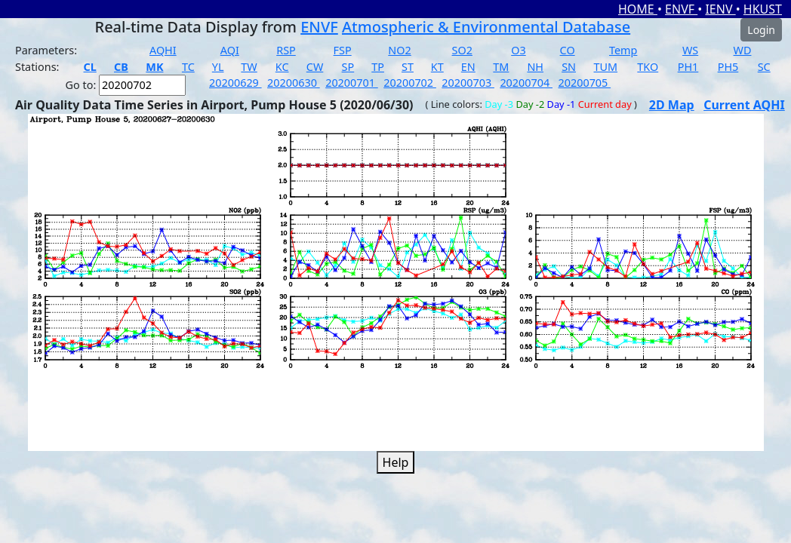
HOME (637, 9)
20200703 (468, 82)
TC (188, 67)
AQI (229, 50)
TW (249, 67)
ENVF (681, 9)
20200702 (409, 82)
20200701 (351, 82)
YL (218, 67)
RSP (286, 50)
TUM (606, 67)
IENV (720, 9)
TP (377, 67)
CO (567, 50)
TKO (647, 67)
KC (282, 67)
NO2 (399, 50)
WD (743, 50)
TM (501, 67)
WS (690, 50)
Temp (623, 50)
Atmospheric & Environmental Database (486, 27)
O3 (518, 50)
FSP (343, 50)
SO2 (462, 50)
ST (408, 67)
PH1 (688, 67)
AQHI (163, 50)
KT (437, 67)
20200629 (235, 82)
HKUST (762, 9)
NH (535, 67)
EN (468, 67)
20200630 (293, 82)
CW (314, 67)
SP (348, 67)
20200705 (584, 82)
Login (761, 30)
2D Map (671, 105)
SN (569, 67)
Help (396, 462)
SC (764, 67)
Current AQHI (744, 105)
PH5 (728, 67)
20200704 (526, 82)
